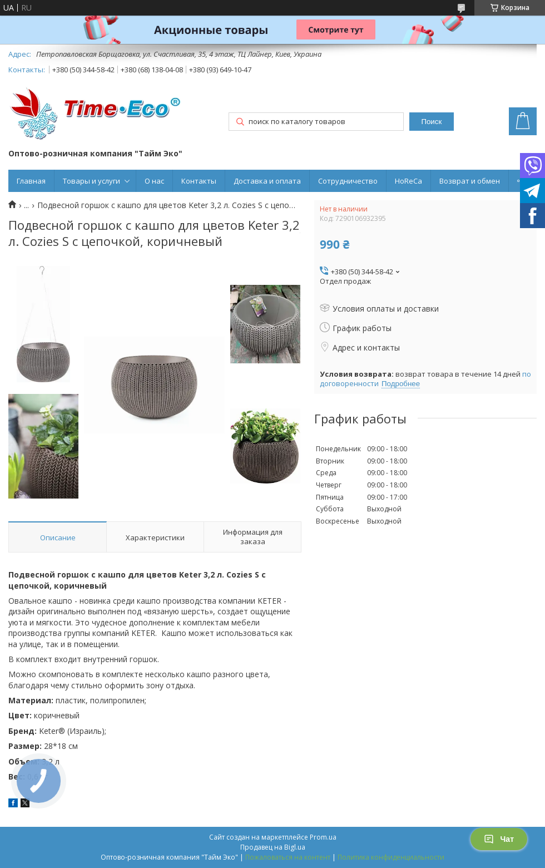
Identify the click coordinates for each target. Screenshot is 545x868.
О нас (154, 181)
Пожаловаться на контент (287, 857)
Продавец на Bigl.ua (272, 847)
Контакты (198, 181)
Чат (499, 839)
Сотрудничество (348, 181)
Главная (31, 181)
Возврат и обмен (469, 181)
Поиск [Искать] (431, 121)
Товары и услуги (91, 181)
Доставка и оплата (267, 181)
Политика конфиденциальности (391, 857)
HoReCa (408, 181)
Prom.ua (323, 837)
